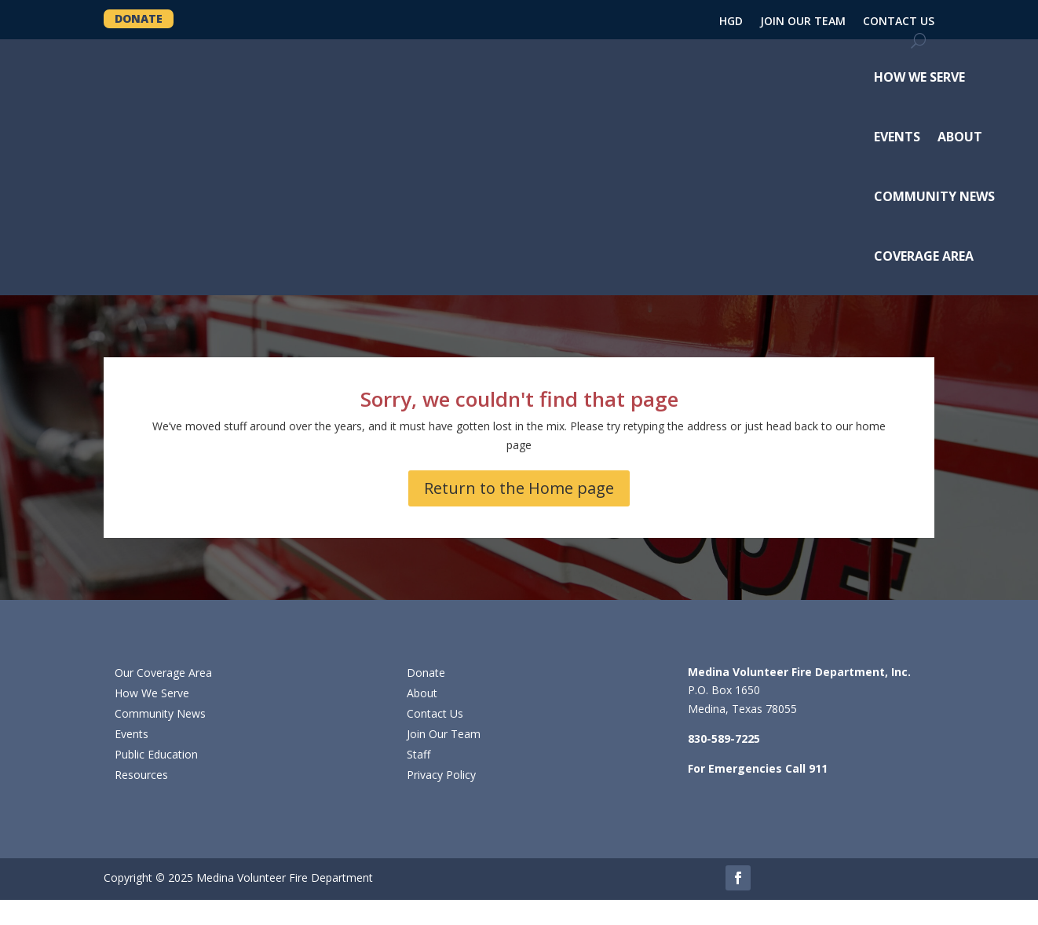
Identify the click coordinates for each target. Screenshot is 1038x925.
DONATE (139, 18)
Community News (160, 713)
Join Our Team (444, 733)
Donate (426, 672)
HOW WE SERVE (919, 77)
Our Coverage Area (163, 672)
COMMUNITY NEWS (934, 196)
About (422, 693)
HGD (731, 22)
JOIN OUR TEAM (803, 22)
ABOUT (959, 136)
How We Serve (152, 693)
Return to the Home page (519, 488)
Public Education (156, 754)
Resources (141, 774)
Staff (418, 754)
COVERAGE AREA (924, 256)
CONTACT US (898, 22)
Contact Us (435, 713)
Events (131, 733)
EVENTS (897, 136)
